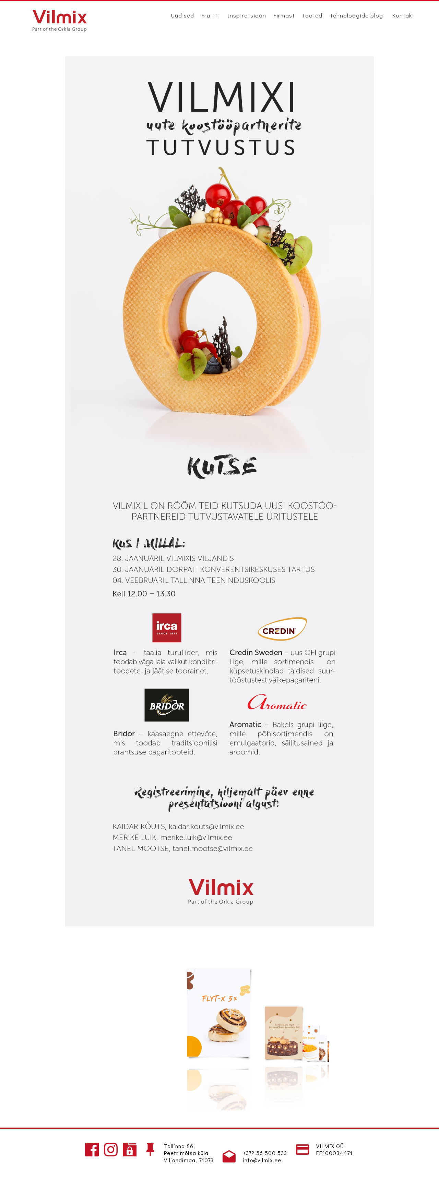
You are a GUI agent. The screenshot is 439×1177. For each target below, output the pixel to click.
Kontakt (403, 15)
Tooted (312, 15)
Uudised (182, 15)
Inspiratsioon (246, 15)
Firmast (284, 15)
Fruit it (210, 15)
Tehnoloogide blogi (357, 15)
